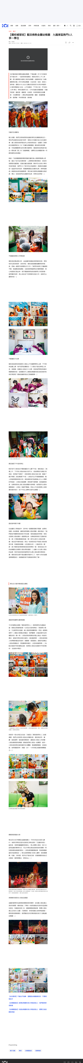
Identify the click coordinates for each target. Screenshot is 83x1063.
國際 (54, 26)
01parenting (13, 1045)
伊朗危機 (36, 26)
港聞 (11, 26)
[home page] (5, 25)
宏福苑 (43, 26)
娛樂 (17, 26)
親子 (14, 31)
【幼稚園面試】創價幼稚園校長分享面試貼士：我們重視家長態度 (28, 1004)
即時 (30, 26)
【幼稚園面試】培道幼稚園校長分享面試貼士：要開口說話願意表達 (28, 1010)
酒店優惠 (23, 26)
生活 (10, 31)
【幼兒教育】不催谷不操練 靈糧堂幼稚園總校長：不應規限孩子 (28, 997)
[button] (66, 42)
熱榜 (49, 26)
